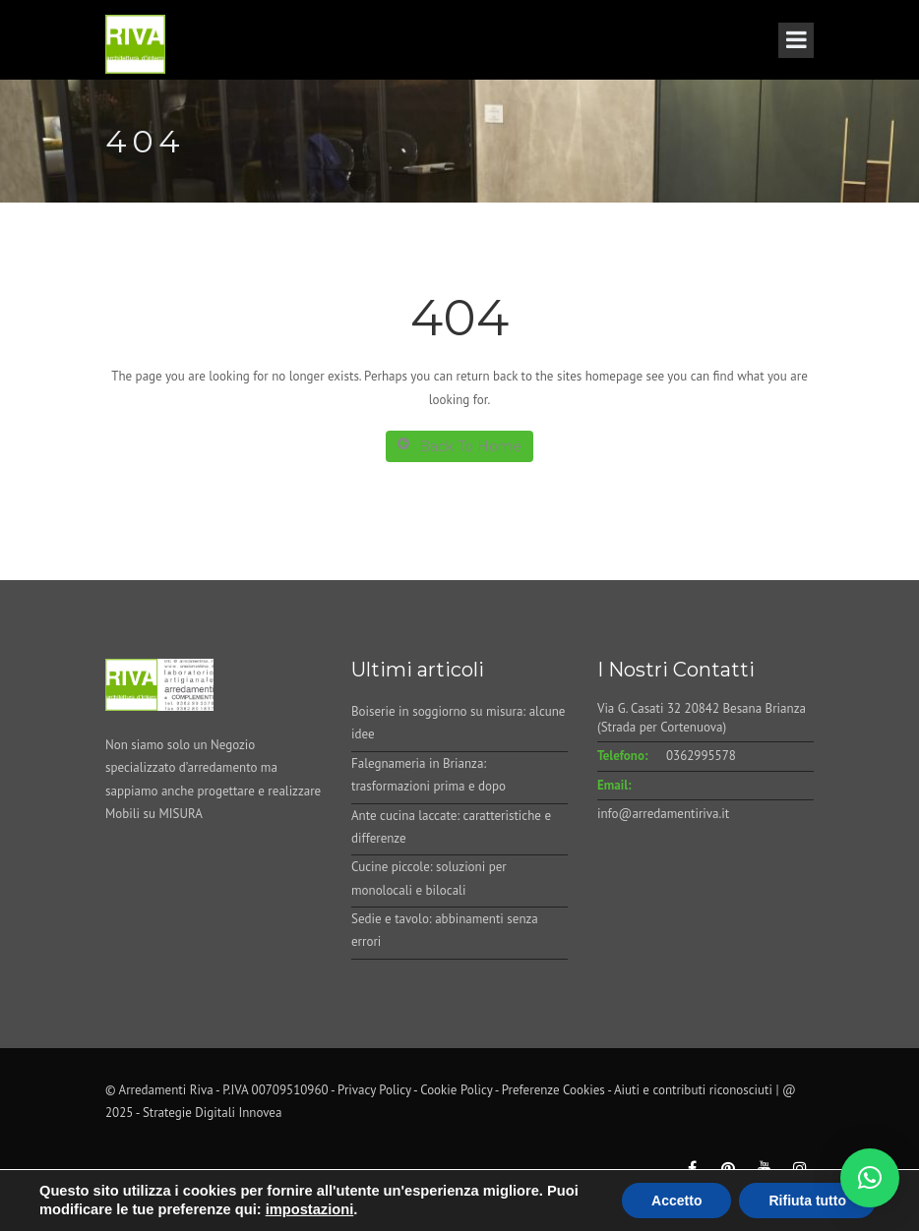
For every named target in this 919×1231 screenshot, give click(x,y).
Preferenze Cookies (553, 1090)
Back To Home (459, 446)
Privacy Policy (374, 1090)
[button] (869, 1177)
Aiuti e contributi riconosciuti (693, 1090)
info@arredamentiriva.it (663, 813)
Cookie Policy (456, 1090)
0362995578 (701, 755)
